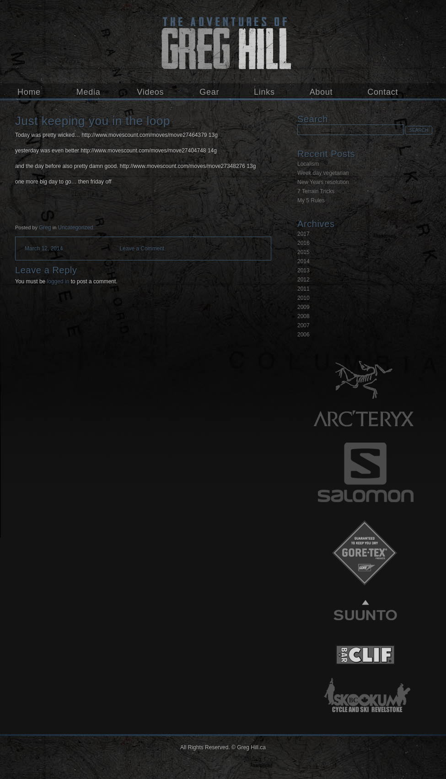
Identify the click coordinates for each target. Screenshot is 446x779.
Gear (209, 92)
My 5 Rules (311, 200)
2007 (303, 325)
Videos (150, 92)
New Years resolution (323, 182)
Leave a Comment (141, 248)
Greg (45, 227)
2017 (303, 234)
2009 (303, 307)
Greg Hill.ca (223, 41)
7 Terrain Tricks (315, 191)
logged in (58, 281)
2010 (303, 298)
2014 (303, 261)
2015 (303, 252)
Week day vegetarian (323, 173)
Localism (308, 164)
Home (29, 92)
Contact (382, 92)
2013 (303, 270)
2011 (303, 289)
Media (88, 92)
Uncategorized (75, 227)
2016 (303, 243)
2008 (303, 316)
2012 (303, 279)
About (321, 92)
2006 (303, 334)
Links (264, 92)
